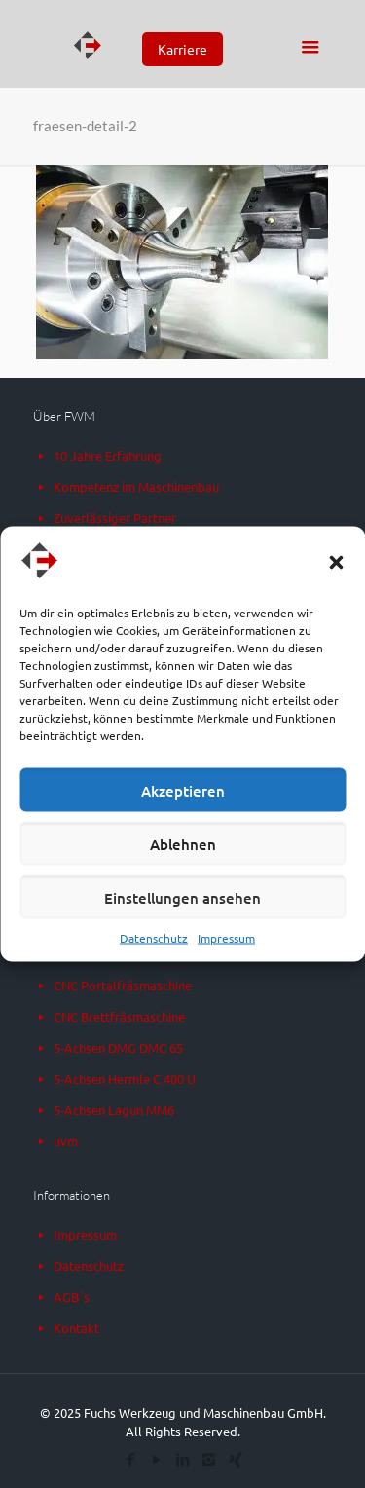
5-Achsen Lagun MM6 (114, 1109)
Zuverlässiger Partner (115, 517)
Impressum (226, 938)
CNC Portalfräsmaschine (123, 985)
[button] (336, 563)
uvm (66, 1141)
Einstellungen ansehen (182, 897)
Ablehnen (183, 843)
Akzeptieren (183, 790)
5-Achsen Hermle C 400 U (125, 1078)
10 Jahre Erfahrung (108, 455)
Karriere (182, 48)
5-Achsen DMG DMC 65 (118, 1047)
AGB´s (72, 1296)
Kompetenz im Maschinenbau (136, 486)
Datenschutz (154, 938)
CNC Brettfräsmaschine (119, 1016)
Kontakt (76, 1328)
